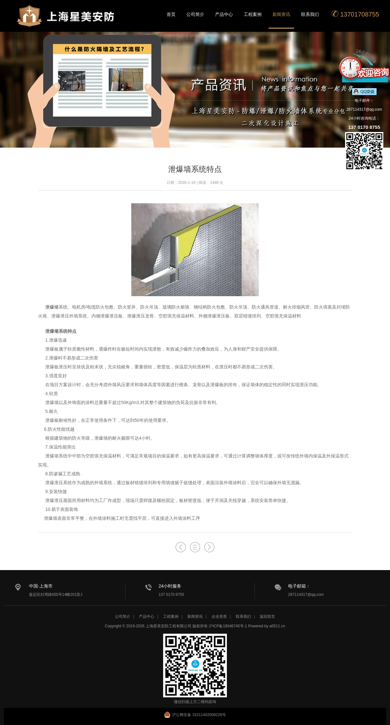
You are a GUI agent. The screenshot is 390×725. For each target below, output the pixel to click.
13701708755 (355, 14)
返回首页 (267, 616)
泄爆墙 (52, 307)
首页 (171, 14)
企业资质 (219, 616)
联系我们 (310, 14)
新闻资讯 (281, 14)
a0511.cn (277, 626)
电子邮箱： (299, 586)
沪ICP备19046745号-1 (228, 626)
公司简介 (195, 14)
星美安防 (65, 20)
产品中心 (224, 14)
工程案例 (253, 14)
